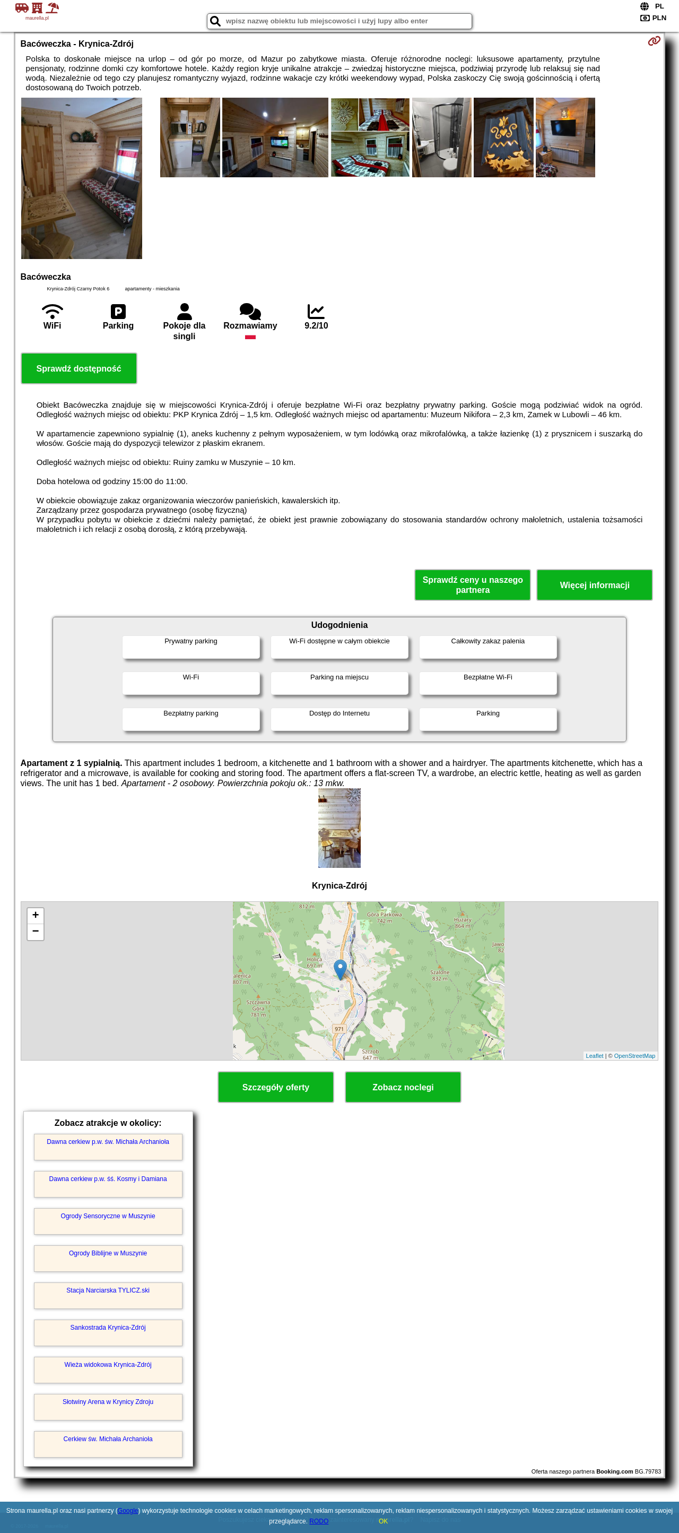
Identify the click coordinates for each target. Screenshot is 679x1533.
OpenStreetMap (635, 1056)
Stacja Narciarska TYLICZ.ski (108, 1290)
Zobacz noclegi (403, 1087)
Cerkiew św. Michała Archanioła (108, 1439)
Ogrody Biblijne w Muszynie (108, 1253)
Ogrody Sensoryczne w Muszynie (108, 1216)
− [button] (35, 932)
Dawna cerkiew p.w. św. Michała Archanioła (108, 1142)
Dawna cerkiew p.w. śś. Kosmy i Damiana (108, 1179)
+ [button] (35, 916)
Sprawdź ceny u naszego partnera (473, 585)
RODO (318, 1521)
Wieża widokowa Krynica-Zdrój (108, 1364)
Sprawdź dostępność (79, 368)
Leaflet (595, 1056)
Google (128, 1510)
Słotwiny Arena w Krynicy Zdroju (108, 1402)
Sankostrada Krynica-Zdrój (108, 1327)
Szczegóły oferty (275, 1087)
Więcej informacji (595, 585)
